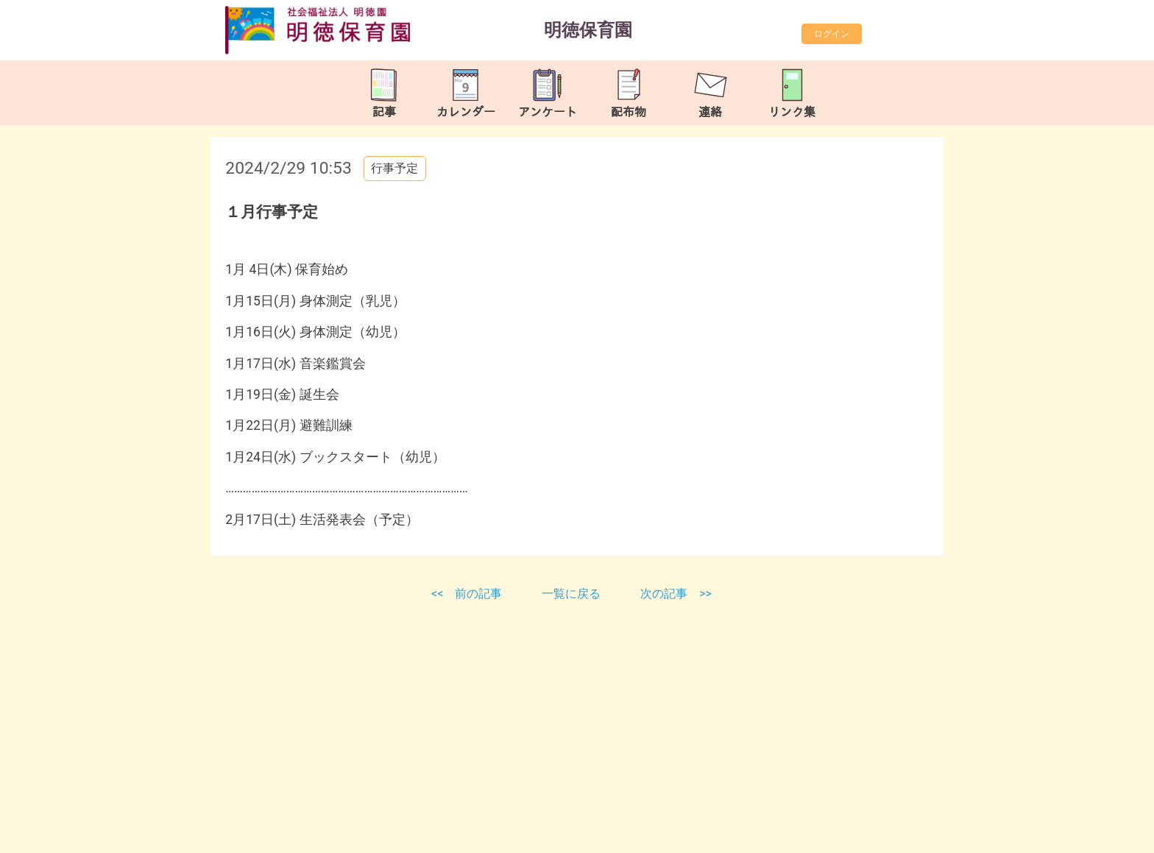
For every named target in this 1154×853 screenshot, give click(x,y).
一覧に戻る (572, 594)
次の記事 (663, 594)
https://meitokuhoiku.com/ (354, 838)
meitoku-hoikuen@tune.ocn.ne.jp (381, 820)
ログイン (831, 34)
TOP (1093, 830)
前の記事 (478, 594)
